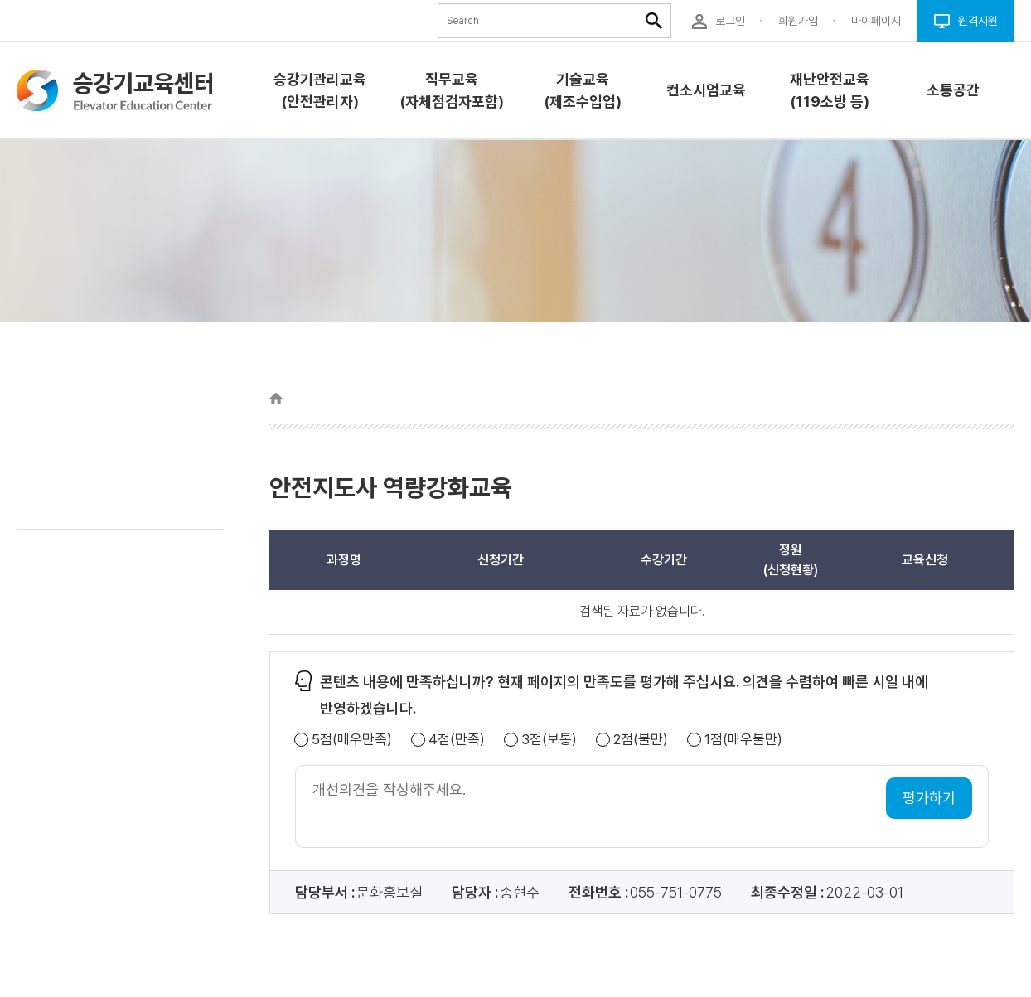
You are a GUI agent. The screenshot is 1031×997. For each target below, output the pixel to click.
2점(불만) (640, 739)
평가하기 (929, 797)
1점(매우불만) (743, 739)
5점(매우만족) (352, 739)
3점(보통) (549, 739)
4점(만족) (456, 739)
